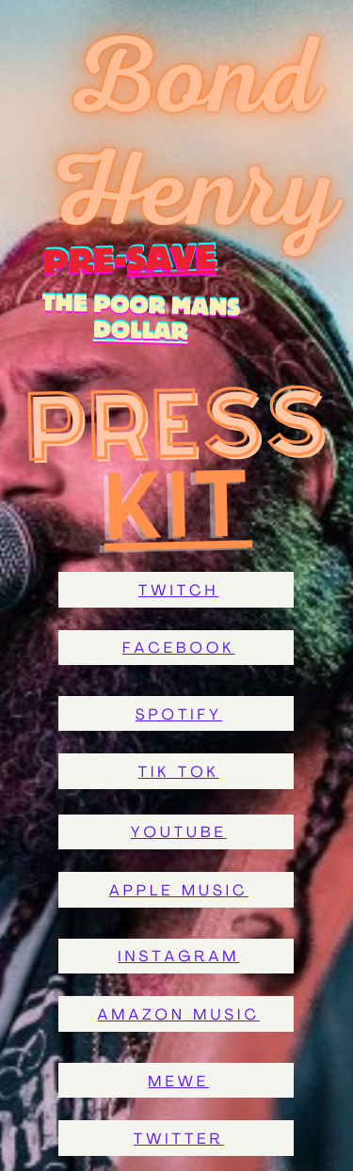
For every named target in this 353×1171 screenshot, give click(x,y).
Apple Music (179, 891)
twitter (179, 1139)
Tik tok (178, 773)
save (150, 258)
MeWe (178, 1082)
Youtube (179, 833)
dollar (140, 332)
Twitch (178, 591)
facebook (178, 649)
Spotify (179, 715)
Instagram (178, 957)
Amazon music (179, 1015)
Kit (178, 503)
